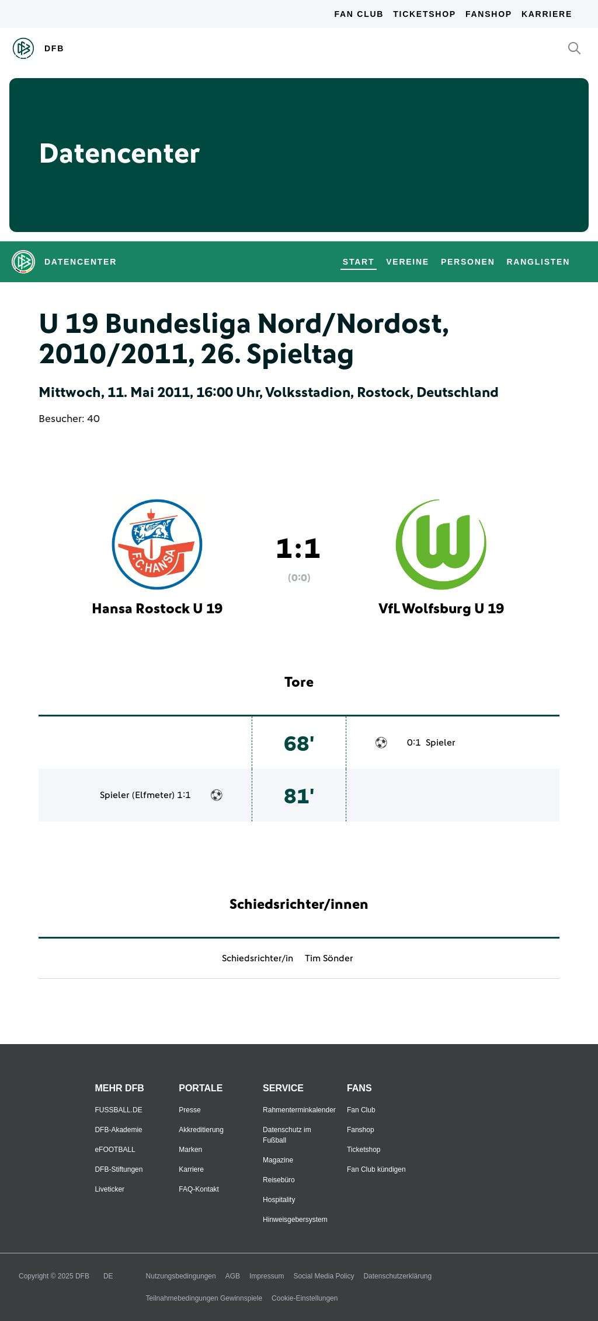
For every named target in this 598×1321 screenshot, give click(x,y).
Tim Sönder (329, 958)
